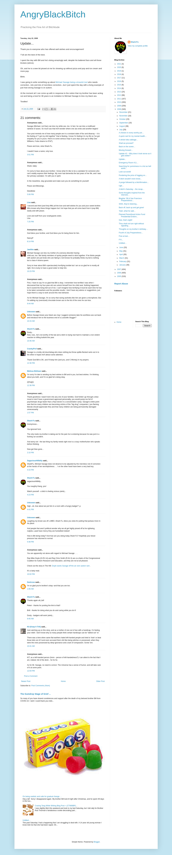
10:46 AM (31, 341)
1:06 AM (30, 589)
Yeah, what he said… (127, 211)
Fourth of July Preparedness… (131, 233)
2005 (119, 276)
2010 (119, 102)
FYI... (121, 240)
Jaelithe (30, 249)
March (122, 258)
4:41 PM (30, 509)
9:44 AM (30, 304)
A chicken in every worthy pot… (131, 133)
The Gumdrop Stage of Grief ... (35, 694)
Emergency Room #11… (128, 163)
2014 (119, 88)
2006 (119, 273)
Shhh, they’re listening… (128, 204)
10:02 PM (31, 574)
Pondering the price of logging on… (133, 175)
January (122, 265)
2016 (119, 81)
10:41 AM (31, 646)
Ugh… (121, 186)
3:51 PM (30, 155)
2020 (119, 67)
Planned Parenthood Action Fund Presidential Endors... (132, 215)
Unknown (31, 312)
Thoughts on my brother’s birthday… (133, 229)
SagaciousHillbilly (35, 461)
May (121, 251)
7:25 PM (30, 222)
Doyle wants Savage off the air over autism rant (71, 566)
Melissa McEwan (34, 371)
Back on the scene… (127, 147)
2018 (119, 74)
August (122, 126)
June (121, 247)
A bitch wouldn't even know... (130, 179)
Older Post (100, 681)
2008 (119, 109)
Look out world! (125, 172)
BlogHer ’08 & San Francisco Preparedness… (130, 199)
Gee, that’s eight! (125, 220)
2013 (119, 92)
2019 (119, 71)
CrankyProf (32, 349)
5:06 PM (30, 194)
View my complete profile (138, 46)
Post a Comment (30, 676)
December (123, 112)
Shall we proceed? (126, 143)
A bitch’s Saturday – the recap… (131, 189)
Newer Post (25, 681)
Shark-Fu (31, 329)
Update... (122, 159)
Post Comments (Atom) (40, 686)
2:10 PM (30, 453)
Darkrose (31, 582)
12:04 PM (31, 671)
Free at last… (124, 236)
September (123, 123)
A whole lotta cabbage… (128, 140)
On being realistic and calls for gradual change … (42, 796)
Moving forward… (126, 150)
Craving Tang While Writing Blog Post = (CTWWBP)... (56, 806)
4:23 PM (30, 495)
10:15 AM (31, 321)
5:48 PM (30, 542)
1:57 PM (30, 413)
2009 (119, 106)
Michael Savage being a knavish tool (72, 82)
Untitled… (27, 820)
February (123, 261)
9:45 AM (30, 619)
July (121, 130)
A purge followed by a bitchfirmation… (134, 182)
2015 (119, 85)
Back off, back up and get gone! (131, 207)
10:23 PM (31, 271)
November (123, 116)
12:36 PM (31, 385)
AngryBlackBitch (53, 14)
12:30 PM (31, 363)
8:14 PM (30, 241)
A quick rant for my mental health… (133, 136)
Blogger (97, 842)
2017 (119, 78)
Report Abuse (121, 283)
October (122, 119)
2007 (119, 269)
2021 (119, 64)
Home (63, 681)
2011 (119, 99)
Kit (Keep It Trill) (34, 627)
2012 (119, 95)
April (121, 254)
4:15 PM (30, 470)
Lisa (29, 202)
